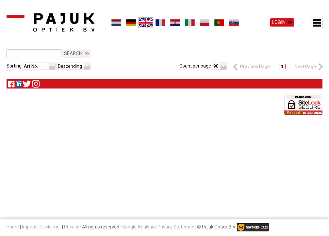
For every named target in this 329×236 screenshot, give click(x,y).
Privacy (71, 226)
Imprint (29, 226)
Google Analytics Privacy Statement (159, 226)
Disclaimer (50, 226)
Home (13, 226)
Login (279, 22)
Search (73, 53)
